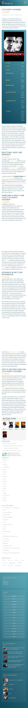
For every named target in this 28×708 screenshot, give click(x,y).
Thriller (22, 76)
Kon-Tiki (4, 526)
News (3, 490)
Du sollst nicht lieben (6, 512)
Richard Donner (13, 161)
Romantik (4, 493)
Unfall (6, 260)
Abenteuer (4, 460)
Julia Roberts (8, 183)
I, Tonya (4, 522)
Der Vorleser (5, 519)
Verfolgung (10, 565)
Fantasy (22, 75)
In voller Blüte (5, 538)
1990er (3, 560)
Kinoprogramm (6, 584)
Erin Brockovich (22, 183)
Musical (4, 486)
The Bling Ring (5, 550)
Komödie (4, 481)
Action (4, 462)
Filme (3, 474)
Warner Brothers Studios (7, 178)
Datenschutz (5, 581)
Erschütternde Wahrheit (7, 517)
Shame (4, 529)
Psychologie (4, 563)
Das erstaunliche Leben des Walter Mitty (10, 552)
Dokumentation (5, 467)
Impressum (5, 582)
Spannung (12, 563)
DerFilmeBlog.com (9, 577)
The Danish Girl (5, 541)
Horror (4, 479)
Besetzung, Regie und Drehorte (9, 443)
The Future (6, 429)
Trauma (4, 565)
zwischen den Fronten (14, 352)
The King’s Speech (6, 531)
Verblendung (13, 429)
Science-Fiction (5, 495)
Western (4, 500)
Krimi (3, 483)
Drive (3, 534)
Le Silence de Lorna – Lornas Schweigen (10, 507)
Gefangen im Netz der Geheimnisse (11, 448)
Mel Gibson (17, 560)
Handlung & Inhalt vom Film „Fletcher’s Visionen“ (12, 445)
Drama (22, 73)
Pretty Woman (14, 183)
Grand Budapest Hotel (7, 545)
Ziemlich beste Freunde (7, 524)
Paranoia (23, 560)
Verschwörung (18, 565)
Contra (4, 510)
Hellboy (5, 438)
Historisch (4, 476)
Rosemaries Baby (6, 515)
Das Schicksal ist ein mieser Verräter (10, 536)
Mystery (4, 488)
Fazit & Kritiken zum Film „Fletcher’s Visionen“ (12, 450)
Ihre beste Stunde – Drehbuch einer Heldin (11, 548)
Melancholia (5, 543)
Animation (4, 464)
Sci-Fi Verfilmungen (13, 168)
